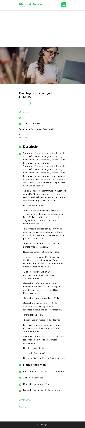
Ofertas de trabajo (30, 4)
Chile (24, 118)
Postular (23, 407)
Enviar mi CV (25, 399)
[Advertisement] (42, 28)
